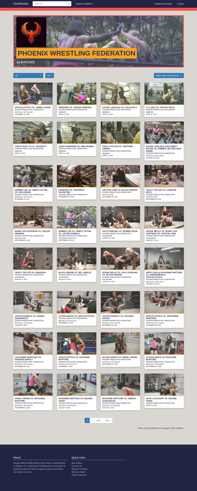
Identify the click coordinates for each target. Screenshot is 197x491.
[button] (28, 75)
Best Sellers (77, 463)
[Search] (68, 3)
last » (107, 420)
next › (99, 420)
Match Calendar (79, 475)
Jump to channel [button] (84, 4)
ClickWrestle (20, 3)
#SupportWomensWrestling (26, 463)
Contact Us (77, 466)
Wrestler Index (78, 472)
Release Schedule (80, 469)
